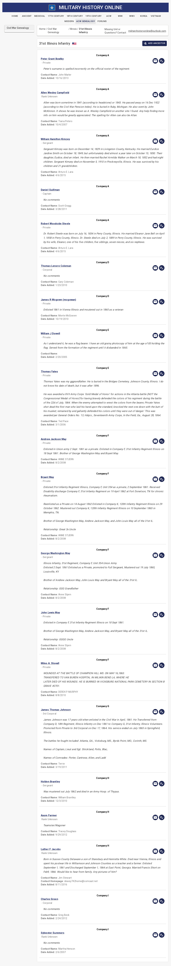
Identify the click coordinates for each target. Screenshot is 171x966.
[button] (84, 59)
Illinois (73, 29)
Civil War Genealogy (53, 31)
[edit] (161, 61)
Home (42, 29)
